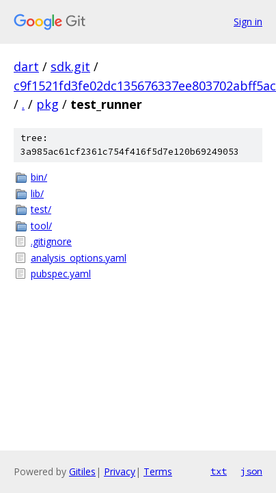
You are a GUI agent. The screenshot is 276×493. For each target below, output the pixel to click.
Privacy (119, 471)
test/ (41, 209)
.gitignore (51, 241)
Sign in (248, 21)
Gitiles (82, 471)
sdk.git (70, 66)
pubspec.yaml (61, 273)
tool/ (41, 225)
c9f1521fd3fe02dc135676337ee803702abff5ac (145, 85)
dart (26, 66)
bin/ (39, 177)
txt (218, 471)
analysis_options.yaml (78, 257)
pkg (47, 104)
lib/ (37, 193)
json (251, 471)
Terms (157, 471)
